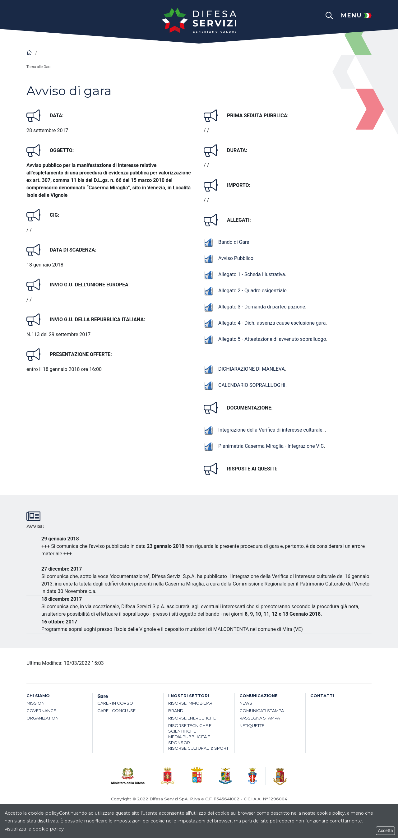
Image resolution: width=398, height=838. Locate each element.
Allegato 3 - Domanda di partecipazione (254, 307)
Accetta (385, 830)
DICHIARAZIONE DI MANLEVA (244, 369)
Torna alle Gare (38, 67)
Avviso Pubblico (228, 258)
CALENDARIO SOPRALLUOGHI (244, 385)
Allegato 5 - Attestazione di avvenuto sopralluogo (265, 339)
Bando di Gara (226, 242)
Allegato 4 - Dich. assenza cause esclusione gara (265, 323)
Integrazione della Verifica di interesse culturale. (264, 430)
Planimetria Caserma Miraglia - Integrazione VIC (264, 446)
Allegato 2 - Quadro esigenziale (245, 291)
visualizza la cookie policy (34, 829)
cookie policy (43, 813)
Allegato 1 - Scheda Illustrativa (244, 274)
